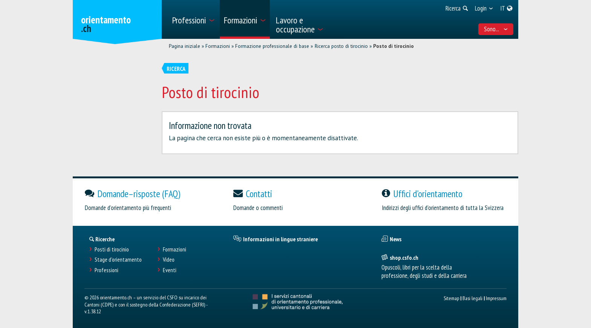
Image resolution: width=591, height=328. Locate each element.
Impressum (496, 298)
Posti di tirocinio (112, 249)
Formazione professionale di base (272, 46)
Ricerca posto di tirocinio (341, 46)
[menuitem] (193, 19)
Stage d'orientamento (118, 259)
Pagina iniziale (184, 46)
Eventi (169, 270)
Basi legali (472, 298)
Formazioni (217, 46)
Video (169, 259)
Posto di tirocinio (393, 46)
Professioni (106, 270)
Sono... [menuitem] (496, 29)
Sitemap (451, 298)
